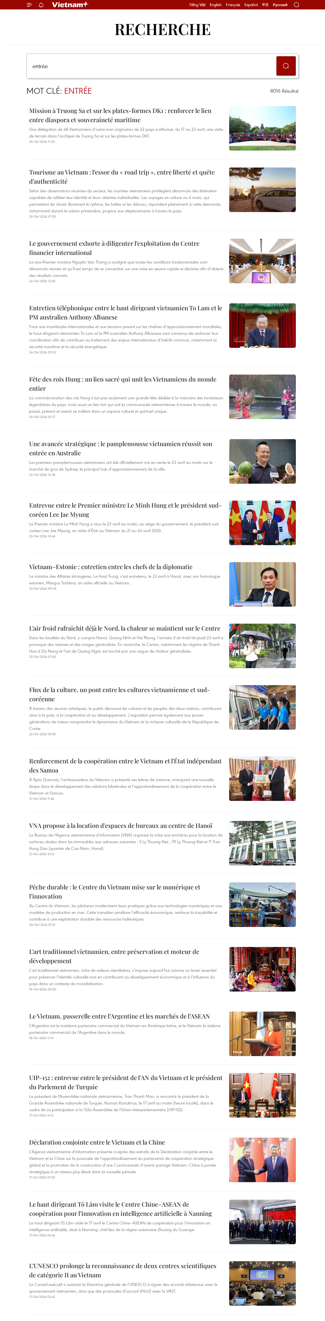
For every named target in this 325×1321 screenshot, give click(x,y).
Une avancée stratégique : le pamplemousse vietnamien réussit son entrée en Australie (120, 448)
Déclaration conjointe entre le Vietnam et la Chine (97, 1142)
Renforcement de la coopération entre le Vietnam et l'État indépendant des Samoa (125, 765)
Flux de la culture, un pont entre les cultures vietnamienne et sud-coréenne (119, 694)
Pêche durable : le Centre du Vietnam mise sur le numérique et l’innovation (114, 891)
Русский (280, 5)
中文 (265, 5)
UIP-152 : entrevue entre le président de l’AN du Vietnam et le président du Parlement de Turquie (125, 1082)
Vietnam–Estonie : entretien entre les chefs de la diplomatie (110, 566)
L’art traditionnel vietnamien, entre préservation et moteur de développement (114, 956)
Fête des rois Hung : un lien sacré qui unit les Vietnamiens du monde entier (122, 383)
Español (251, 4)
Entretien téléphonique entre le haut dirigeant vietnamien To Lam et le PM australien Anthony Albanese (125, 312)
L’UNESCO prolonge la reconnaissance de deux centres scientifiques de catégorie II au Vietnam (122, 1270)
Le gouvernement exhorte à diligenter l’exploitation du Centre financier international (114, 248)
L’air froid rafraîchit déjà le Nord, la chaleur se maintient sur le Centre (124, 628)
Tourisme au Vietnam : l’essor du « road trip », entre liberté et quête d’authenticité (122, 176)
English (216, 4)
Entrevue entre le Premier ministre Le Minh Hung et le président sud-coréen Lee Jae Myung (125, 509)
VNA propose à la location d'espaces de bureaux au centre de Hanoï (120, 825)
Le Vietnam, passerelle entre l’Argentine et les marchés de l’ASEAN (119, 1016)
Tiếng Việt (197, 4)
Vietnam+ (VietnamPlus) (70, 5)
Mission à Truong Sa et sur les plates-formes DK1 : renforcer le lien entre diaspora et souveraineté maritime (120, 115)
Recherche (162, 28)
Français (233, 4)
